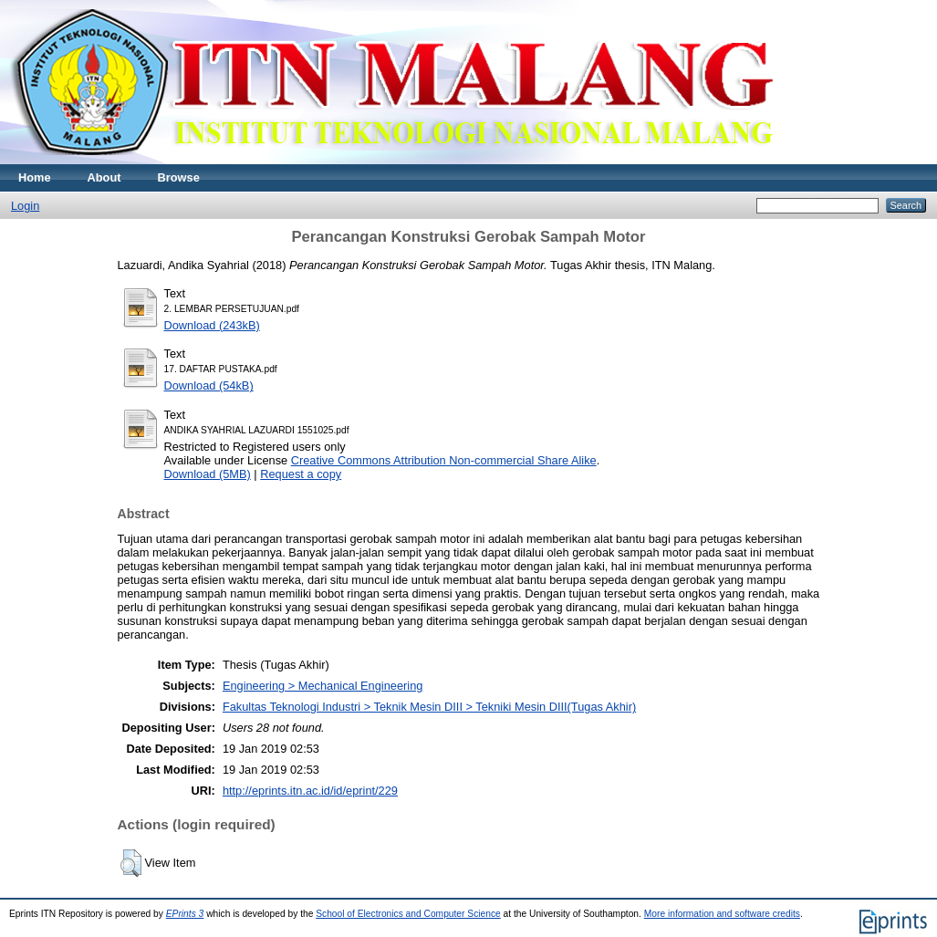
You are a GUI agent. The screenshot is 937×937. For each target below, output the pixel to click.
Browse (179, 177)
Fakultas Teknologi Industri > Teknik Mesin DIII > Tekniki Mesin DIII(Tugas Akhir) (429, 706)
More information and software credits (722, 914)
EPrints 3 (185, 914)
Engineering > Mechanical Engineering (322, 685)
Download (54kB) (209, 385)
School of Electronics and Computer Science (408, 914)
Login (25, 206)
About (104, 177)
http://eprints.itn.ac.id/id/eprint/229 (310, 790)
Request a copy (300, 474)
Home (34, 177)
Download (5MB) (207, 474)
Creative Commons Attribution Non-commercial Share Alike (444, 460)
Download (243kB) (212, 325)
